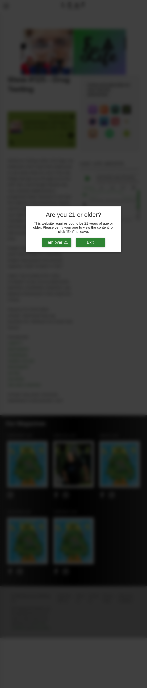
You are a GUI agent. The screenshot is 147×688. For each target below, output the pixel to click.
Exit (90, 242)
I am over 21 (56, 242)
